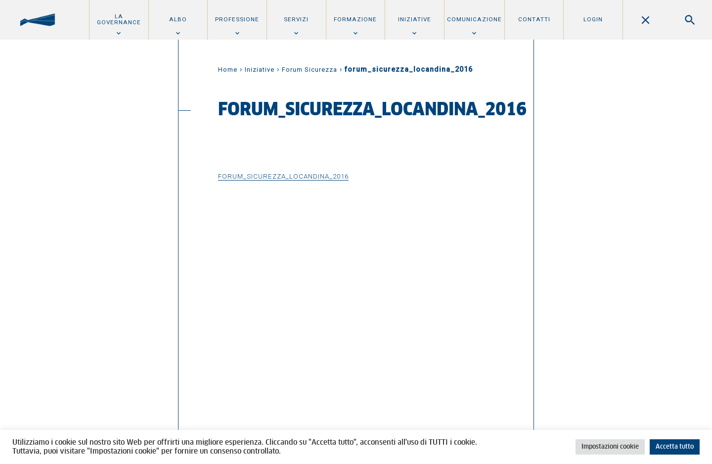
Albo (178, 19)
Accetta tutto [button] (675, 447)
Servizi (296, 19)
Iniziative (414, 19)
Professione (237, 19)
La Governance (119, 19)
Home (227, 69)
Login (593, 19)
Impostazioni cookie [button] (610, 447)
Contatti (534, 19)
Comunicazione (474, 19)
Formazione (355, 19)
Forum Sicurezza (309, 69)
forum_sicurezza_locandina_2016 (283, 176)
